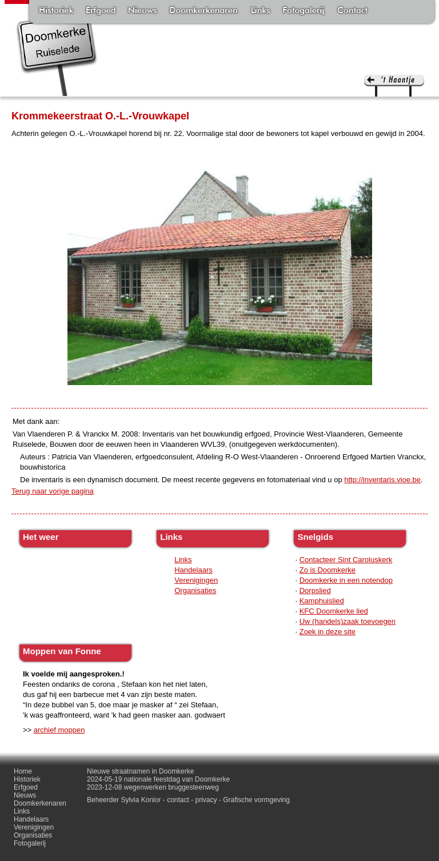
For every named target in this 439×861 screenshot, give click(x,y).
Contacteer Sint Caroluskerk (346, 559)
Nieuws (142, 11)
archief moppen (59, 730)
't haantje (394, 85)
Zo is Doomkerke (328, 570)
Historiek (56, 11)
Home (23, 771)
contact (178, 800)
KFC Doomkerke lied (334, 611)
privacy (206, 800)
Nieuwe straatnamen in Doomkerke (140, 771)
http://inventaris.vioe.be (382, 479)
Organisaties (195, 590)
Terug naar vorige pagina (52, 491)
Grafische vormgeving (256, 800)
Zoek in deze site (328, 631)
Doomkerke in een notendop (346, 580)
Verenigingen (196, 580)
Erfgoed (101, 11)
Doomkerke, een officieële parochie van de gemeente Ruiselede (56, 53)
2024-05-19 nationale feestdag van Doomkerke (158, 779)
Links (260, 11)
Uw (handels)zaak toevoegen (348, 621)
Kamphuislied (322, 600)
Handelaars (193, 570)
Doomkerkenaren (203, 11)
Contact (352, 11)
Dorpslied (315, 590)
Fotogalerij (303, 11)
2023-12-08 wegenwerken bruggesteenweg (153, 787)
